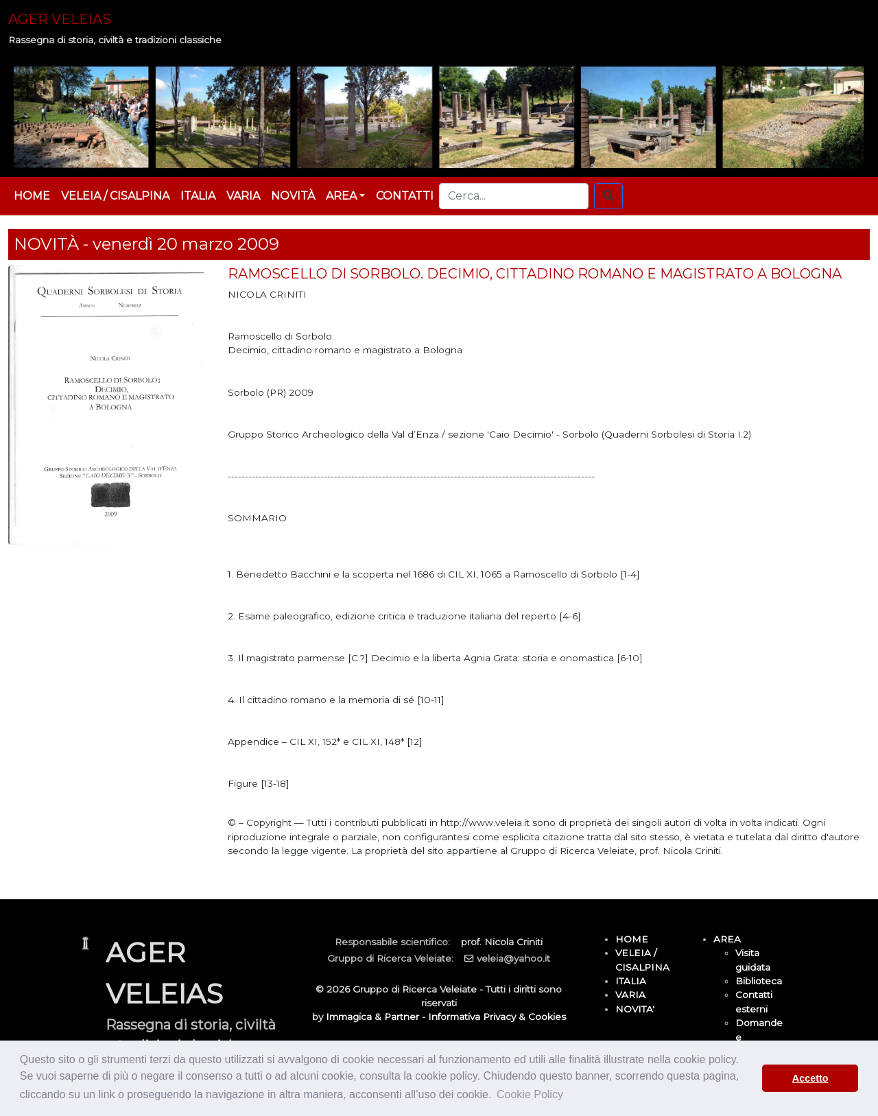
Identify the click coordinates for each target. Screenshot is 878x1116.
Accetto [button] (810, 1078)
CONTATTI (405, 195)
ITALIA (197, 195)
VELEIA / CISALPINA (115, 195)
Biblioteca (758, 980)
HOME (32, 195)
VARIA (243, 195)
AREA (727, 939)
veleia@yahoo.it (513, 958)
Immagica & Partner (372, 1016)
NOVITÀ (293, 195)
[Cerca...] (514, 196)
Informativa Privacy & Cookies (497, 1016)
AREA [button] (341, 195)
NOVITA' (634, 1009)
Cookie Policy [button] (530, 1094)
